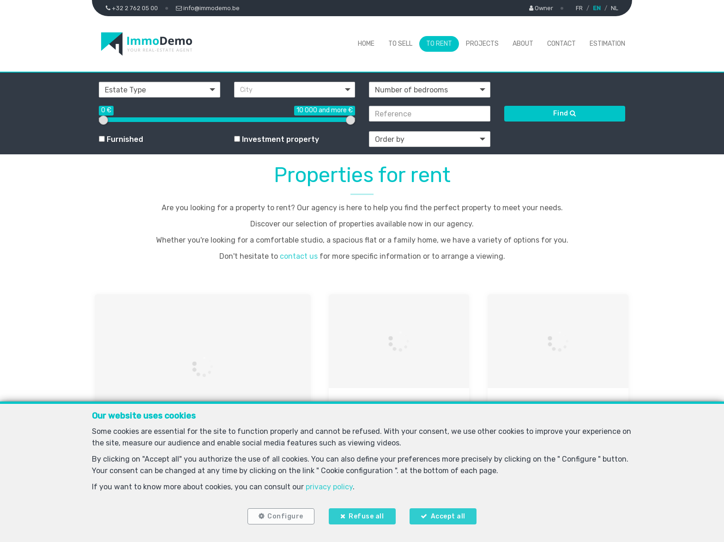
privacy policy (329, 485)
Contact (561, 44)
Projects (482, 44)
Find (564, 113)
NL (614, 8)
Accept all (449, 515)
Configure (284, 515)
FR (579, 8)
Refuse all (366, 515)
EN (597, 8)
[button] (295, 89)
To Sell (400, 44)
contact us (299, 256)
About (523, 44)
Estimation (607, 44)
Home (366, 44)
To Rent (439, 44)
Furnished (121, 139)
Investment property (276, 139)
